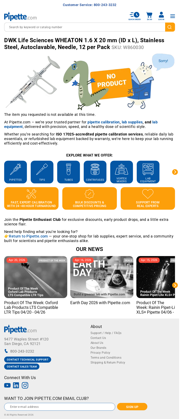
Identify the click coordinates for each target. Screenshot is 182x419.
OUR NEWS (89, 249)
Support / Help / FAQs (106, 333)
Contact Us (98, 338)
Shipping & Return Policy (108, 362)
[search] (170, 27)
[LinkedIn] (16, 385)
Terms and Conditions (106, 357)
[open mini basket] (149, 16)
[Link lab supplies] (132, 122)
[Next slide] (175, 172)
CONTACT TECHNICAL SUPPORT (27, 359)
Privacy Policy (100, 352)
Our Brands (98, 348)
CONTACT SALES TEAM (22, 366)
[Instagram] (25, 385)
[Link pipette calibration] (103, 122)
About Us (97, 343)
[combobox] (89, 27)
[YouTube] (7, 385)
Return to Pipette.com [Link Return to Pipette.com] (28, 236)
